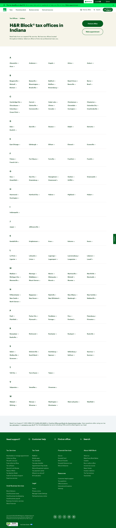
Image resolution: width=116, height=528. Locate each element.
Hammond (13, 194)
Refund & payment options (40, 468)
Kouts (89, 241)
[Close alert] (113, 5)
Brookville (32, 87)
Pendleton (51, 316)
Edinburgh (32, 144)
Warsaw (31, 402)
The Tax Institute (89, 473)
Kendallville (14, 241)
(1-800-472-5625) (41, 423)
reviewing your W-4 (28, 425)
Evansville (90, 144)
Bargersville (14, 81)
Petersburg (91, 316)
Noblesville (91, 298)
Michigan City (14, 277)
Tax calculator (36, 460)
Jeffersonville (33, 227)
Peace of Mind (10, 470)
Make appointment (72, 5)
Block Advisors (10, 491)
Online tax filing (11, 458)
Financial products (21, 10)
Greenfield (13, 180)
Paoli (11, 316)
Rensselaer (13, 334)
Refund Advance (63, 465)
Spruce (60, 455)
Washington (52, 402)
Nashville (51, 295)
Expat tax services (11, 478)
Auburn (89, 63)
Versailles (32, 387)
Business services (34, 10)
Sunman (90, 355)
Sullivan (70, 355)
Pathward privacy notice (39, 496)
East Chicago (14, 144)
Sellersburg (71, 352)
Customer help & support (65, 478)
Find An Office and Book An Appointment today (65, 423)
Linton (31, 259)
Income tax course (89, 465)
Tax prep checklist (37, 463)
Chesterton (91, 102)
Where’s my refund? (38, 473)
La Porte (12, 256)
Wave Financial (11, 503)
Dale (11, 127)
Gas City (32, 177)
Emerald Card (62, 458)
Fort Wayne (33, 159)
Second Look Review (12, 468)
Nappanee (32, 295)
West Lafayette (73, 402)
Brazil (89, 84)
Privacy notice (36, 491)
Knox (50, 241)
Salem (12, 352)
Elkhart (50, 144)
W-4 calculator (36, 475)
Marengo (32, 273)
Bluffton (51, 84)
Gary (11, 177)
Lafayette (32, 256)
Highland (71, 194)
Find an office (92, 24)
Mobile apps (36, 458)
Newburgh (71, 298)
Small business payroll (13, 498)
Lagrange (51, 256)
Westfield (90, 402)
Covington (71, 109)
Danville (32, 127)
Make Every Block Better (91, 458)
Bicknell (12, 84)
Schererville (33, 352)
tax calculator (14, 425)
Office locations (63, 483)
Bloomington (33, 84)
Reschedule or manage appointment (17, 455)
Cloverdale (71, 105)
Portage (51, 319)
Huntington (14, 198)
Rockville (90, 334)
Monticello (90, 277)
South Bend (33, 355)
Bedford (51, 81)
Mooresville (14, 280)
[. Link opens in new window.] (12, 524)
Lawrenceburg (73, 256)
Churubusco (14, 105)
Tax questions (62, 481)
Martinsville (72, 273)
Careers (86, 461)
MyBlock (34, 455)
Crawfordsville (92, 109)
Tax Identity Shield (11, 473)
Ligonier (12, 259)
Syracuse (13, 358)
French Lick (14, 162)
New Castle (13, 298)
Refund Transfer (63, 460)
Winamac (32, 405)
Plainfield (13, 319)
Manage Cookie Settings (39, 493)
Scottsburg (52, 352)
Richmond (32, 334)
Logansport (52, 259)
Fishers (12, 159)
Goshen (70, 177)
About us (86, 455)
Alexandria (13, 63)
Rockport (71, 334)
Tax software (10, 465)
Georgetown (52, 177)
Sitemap (60, 488)
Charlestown (72, 102)
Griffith (70, 180)
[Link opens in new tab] (55, 517)
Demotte (90, 127)
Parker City (33, 316)
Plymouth (32, 319)
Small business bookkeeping (15, 496)
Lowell (89, 259)
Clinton (50, 105)
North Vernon (14, 301)
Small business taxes (12, 493)
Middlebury (33, 277)
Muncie (50, 280)
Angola (50, 63)
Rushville (13, 337)
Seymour (90, 352)
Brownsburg (52, 87)
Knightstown (33, 241)
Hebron (50, 194)
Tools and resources (47, 10)
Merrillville (90, 273)
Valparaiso (13, 387)
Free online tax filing (12, 463)
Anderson (32, 63)
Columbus (13, 109)
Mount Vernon (34, 280)
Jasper (12, 227)
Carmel (31, 102)
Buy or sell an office (90, 463)
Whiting (12, 405)
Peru (69, 316)
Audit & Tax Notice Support (14, 475)
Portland (71, 319)
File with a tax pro (11, 460)
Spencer (51, 355)
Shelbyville (13, 355)
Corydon (51, 109)
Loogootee (71, 259)
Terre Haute (33, 373)
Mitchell (70, 277)
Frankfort (71, 159)
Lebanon (90, 256)
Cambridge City (15, 102)
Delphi (70, 127)
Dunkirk (12, 130)
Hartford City (33, 194)
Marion (50, 273)
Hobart (89, 194)
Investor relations (89, 471)
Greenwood (52, 180)
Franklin (90, 159)
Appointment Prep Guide (39, 465)
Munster (70, 280)
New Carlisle (91, 295)
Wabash (12, 402)
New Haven (33, 298)
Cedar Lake (52, 102)
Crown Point (14, 112)
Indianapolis (14, 212)
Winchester (52, 405)
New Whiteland (53, 298)
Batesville (32, 81)
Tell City (12, 373)
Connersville (33, 109)
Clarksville (32, 105)
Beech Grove (72, 81)
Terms (34, 488)
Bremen (12, 87)
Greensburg (33, 180)
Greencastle (91, 177)
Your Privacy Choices (25, 524)
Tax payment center (38, 470)
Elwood (70, 144)
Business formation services (15, 501)
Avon (11, 66)
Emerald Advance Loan (65, 463)
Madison (13, 273)
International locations (65, 486)
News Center (88, 468)
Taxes (11, 10)
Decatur (51, 127)
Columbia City (92, 105)
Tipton (50, 373)
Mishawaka (52, 277)
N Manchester (14, 295)
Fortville (51, 159)
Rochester (51, 334)
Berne (89, 81)
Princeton (90, 319)
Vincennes (52, 387)
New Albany (72, 295)
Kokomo (70, 241)
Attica (70, 63)
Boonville (71, 84)
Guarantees (87, 475)
